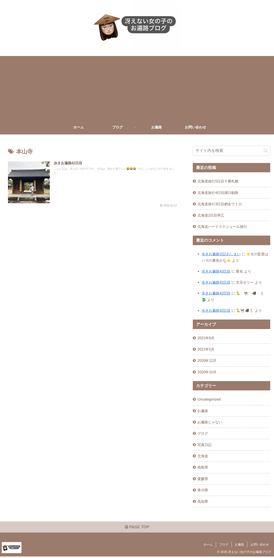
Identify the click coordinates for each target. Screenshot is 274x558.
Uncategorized (208, 399)
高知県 (202, 501)
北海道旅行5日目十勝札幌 (217, 181)
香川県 (202, 490)
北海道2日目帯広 (210, 215)
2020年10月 (206, 372)
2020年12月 (206, 360)
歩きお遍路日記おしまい (221, 254)
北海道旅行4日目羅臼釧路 (217, 192)
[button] (266, 150)
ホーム (208, 544)
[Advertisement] (137, 87)
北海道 (202, 456)
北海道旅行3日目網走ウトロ (219, 204)
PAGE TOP (137, 527)
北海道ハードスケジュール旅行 (222, 227)
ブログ (202, 433)
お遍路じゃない (209, 422)
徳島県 (202, 467)
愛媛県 (202, 478)
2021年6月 (205, 338)
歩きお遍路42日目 (216, 282)
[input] (231, 151)
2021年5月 (205, 349)
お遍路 (202, 411)
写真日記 (204, 445)
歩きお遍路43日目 (216, 271)
